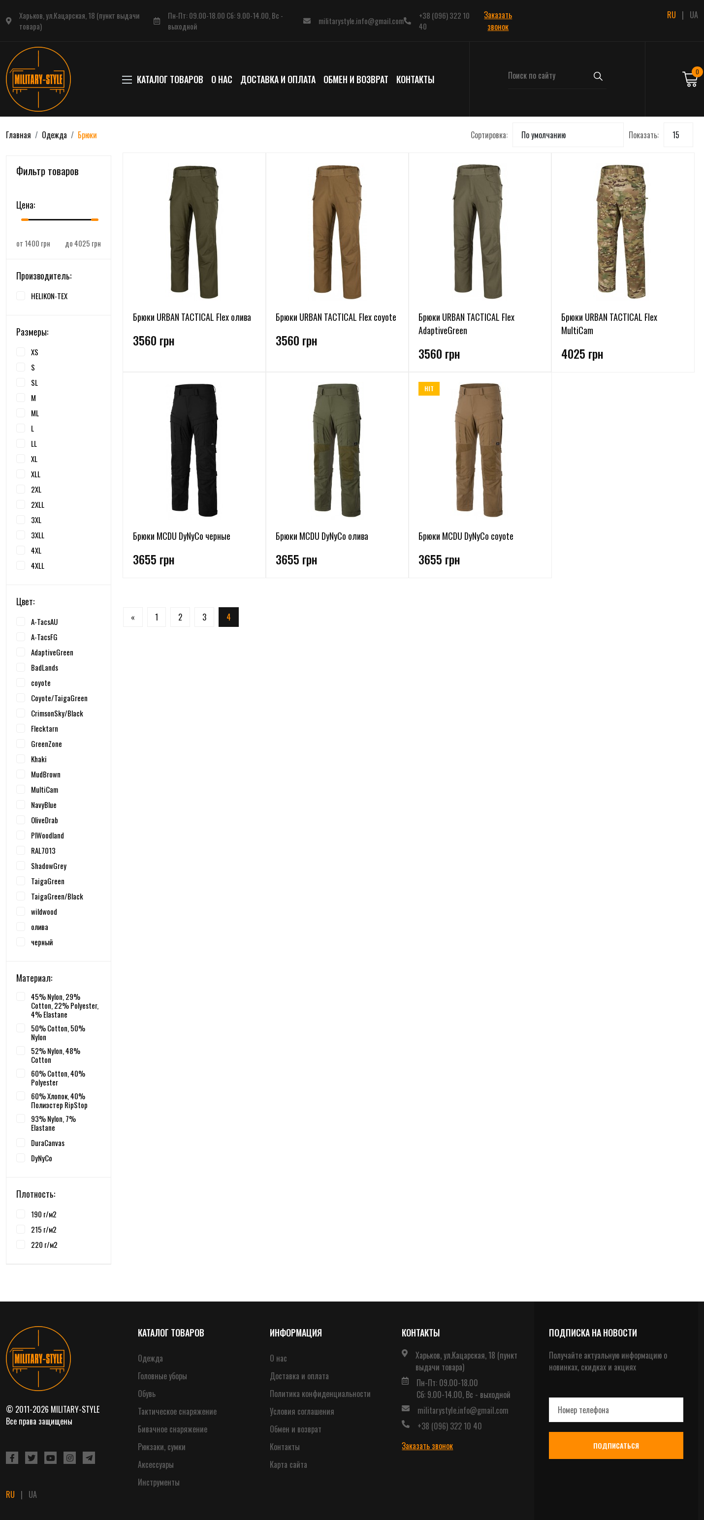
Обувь (147, 1393)
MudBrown (46, 774)
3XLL (37, 534)
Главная (18, 135)
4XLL (37, 565)
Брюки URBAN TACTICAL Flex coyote (336, 316)
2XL (36, 489)
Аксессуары (156, 1464)
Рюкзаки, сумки (162, 1447)
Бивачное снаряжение (172, 1429)
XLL (35, 473)
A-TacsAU (44, 621)
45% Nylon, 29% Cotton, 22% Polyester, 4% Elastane (64, 1005)
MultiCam (44, 789)
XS (34, 351)
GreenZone (46, 743)
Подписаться (616, 1445)
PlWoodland (47, 835)
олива (39, 926)
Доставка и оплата (278, 79)
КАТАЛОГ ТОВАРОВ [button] (165, 79)
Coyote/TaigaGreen (59, 697)
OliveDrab (44, 819)
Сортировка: (489, 135)
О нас (221, 79)
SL (34, 382)
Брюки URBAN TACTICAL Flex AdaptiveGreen (466, 323)
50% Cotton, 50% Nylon (58, 1032)
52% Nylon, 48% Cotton (55, 1055)
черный (42, 941)
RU (671, 15)
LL (34, 443)
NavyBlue (44, 804)
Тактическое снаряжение (177, 1411)
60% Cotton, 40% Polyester (58, 1077)
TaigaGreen (47, 880)
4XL (36, 550)
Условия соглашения (302, 1411)
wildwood (44, 911)
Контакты (415, 79)
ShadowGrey (48, 865)
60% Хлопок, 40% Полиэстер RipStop (59, 1100)
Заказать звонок (498, 20)
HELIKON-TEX (49, 295)
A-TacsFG (44, 636)
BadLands (44, 667)
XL (34, 458)
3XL (36, 519)
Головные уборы (162, 1376)
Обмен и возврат (355, 79)
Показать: (644, 135)
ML (35, 412)
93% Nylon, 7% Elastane (53, 1123)
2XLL (37, 504)
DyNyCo (41, 1157)
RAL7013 (43, 850)
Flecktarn (44, 728)
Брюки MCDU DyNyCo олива (322, 535)
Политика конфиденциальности (320, 1393)
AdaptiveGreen (52, 652)
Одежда (54, 135)
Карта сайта (288, 1464)
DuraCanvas (47, 1142)
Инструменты (159, 1482)
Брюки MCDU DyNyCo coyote (465, 535)
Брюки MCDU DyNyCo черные (181, 535)
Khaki (39, 758)
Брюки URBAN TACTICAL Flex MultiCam (609, 323)
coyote (41, 682)
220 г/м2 (44, 1244)
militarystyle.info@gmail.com (361, 20)
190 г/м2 (44, 1214)
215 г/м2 (44, 1229)
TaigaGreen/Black (57, 896)
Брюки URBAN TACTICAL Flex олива (192, 316)
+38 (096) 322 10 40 (444, 21)
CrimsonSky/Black (57, 713)
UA (694, 15)
